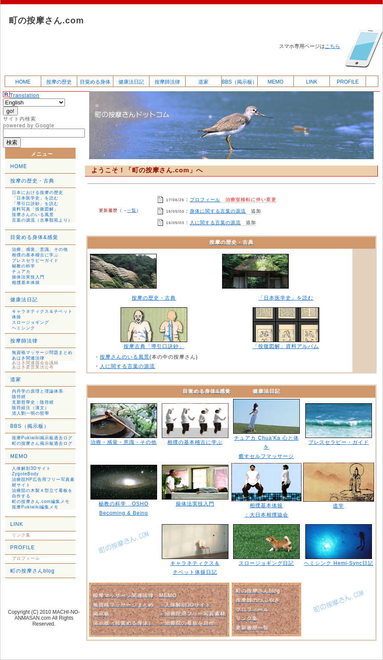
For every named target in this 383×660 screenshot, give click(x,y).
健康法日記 (131, 82)
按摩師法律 (167, 82)
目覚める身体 (95, 82)
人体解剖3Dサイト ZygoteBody (31, 471)
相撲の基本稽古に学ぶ (35, 255)
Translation (24, 95)
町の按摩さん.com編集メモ (41, 501)
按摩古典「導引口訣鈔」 (154, 346)
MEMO (275, 82)
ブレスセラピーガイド (35, 260)
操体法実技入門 (28, 277)
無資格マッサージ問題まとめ (42, 352)
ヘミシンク (23, 328)
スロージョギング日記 (266, 563)
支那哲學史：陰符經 (33, 402)
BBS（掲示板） (239, 82)
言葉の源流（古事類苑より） (42, 220)
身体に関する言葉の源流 (218, 210)
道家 (203, 82)
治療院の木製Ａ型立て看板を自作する (42, 493)
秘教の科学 (23, 266)
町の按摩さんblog (32, 571)
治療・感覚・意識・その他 (123, 442)
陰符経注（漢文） (30, 407)
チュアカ (21, 271)
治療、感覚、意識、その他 (40, 249)
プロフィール (205, 199)
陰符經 (19, 396)
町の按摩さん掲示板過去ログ (42, 443)
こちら (332, 46)
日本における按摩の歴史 (37, 192)
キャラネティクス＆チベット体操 (42, 314)
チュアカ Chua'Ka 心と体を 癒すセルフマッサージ (266, 447)
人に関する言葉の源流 (215, 222)
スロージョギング (30, 322)
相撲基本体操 (26, 282)
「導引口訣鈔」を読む (35, 203)
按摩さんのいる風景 (33, 214)
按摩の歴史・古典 (32, 181)
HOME (23, 82)
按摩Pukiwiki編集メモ (35, 507)
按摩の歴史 (59, 82)
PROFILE (347, 82)
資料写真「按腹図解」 (35, 209)
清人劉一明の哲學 (30, 413)
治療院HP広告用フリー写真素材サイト (43, 482)
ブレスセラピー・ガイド (338, 442)
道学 (338, 506)
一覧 (131, 210)
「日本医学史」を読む (35, 198)
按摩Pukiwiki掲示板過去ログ (42, 437)
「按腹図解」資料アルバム (286, 346)
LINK (312, 82)
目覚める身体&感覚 (34, 237)
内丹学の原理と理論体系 (37, 391)
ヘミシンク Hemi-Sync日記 (338, 563)
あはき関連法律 (28, 358)
